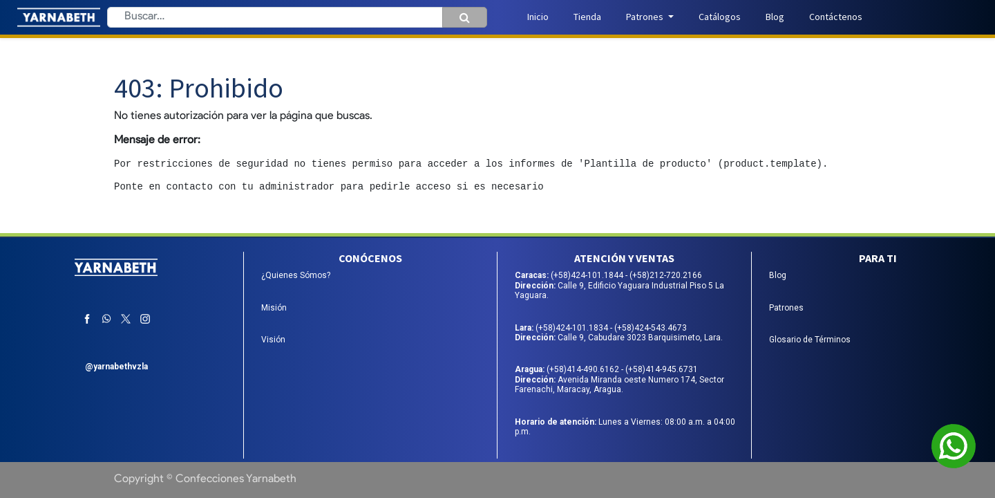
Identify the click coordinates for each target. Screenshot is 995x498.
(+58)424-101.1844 (588, 275)
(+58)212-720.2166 (665, 275)
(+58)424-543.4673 (650, 328)
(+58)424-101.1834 (573, 328)
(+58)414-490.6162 (584, 369)
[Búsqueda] (464, 17)
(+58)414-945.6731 (661, 369)
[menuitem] (538, 17)
